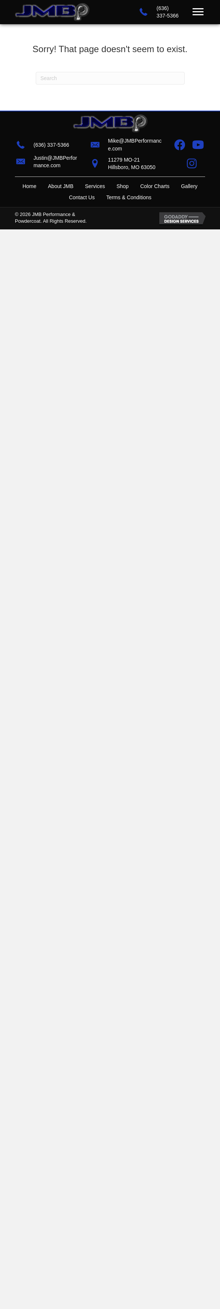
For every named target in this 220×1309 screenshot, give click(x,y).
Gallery (189, 186)
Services (95, 186)
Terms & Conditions (128, 197)
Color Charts (155, 186)
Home (29, 186)
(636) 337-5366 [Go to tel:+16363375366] (51, 145)
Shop (123, 186)
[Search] (110, 78)
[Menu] (198, 12)
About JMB (60, 186)
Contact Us (82, 197)
